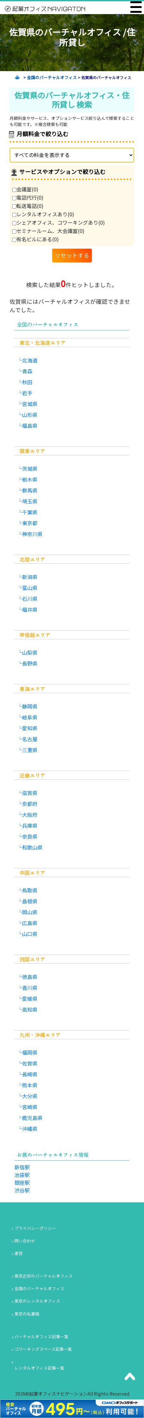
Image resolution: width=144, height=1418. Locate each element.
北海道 (29, 360)
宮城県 (29, 404)
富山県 (29, 588)
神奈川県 (32, 534)
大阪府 (29, 814)
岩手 (27, 393)
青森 (27, 371)
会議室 (25, 189)
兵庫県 (29, 825)
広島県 (29, 923)
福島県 (29, 425)
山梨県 (29, 652)
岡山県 (29, 912)
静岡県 (29, 706)
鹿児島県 (32, 1118)
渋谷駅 (22, 1190)
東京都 (29, 523)
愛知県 (29, 728)
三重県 (29, 750)
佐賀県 (29, 1063)
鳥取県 (29, 890)
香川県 (29, 987)
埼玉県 (29, 501)
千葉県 (29, 512)
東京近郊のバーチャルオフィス (43, 1276)
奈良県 (29, 836)
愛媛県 (29, 998)
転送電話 (28, 206)
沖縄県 (29, 1128)
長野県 (29, 663)
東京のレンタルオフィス (37, 1301)
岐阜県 (29, 717)
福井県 (29, 609)
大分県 (29, 1096)
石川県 (29, 598)
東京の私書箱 (26, 1314)
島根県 (29, 901)
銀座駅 (22, 1182)
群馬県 (29, 490)
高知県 (29, 1009)
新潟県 (29, 577)
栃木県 (29, 479)
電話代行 (28, 197)
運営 (18, 1253)
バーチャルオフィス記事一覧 (41, 1336)
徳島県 (29, 977)
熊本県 (29, 1085)
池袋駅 (22, 1175)
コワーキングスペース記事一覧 (43, 1349)
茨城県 (29, 468)
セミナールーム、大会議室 (48, 231)
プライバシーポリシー (35, 1228)
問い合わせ (24, 1241)
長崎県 (29, 1074)
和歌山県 (32, 847)
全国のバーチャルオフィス (39, 1288)
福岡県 (29, 1052)
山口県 (29, 934)
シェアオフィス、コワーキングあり (58, 222)
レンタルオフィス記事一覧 (39, 1368)
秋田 (27, 382)
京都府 (29, 804)
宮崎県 (29, 1107)
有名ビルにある (35, 239)
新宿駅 (22, 1167)
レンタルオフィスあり (43, 214)
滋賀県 (29, 793)
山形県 (29, 415)
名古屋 (29, 739)
